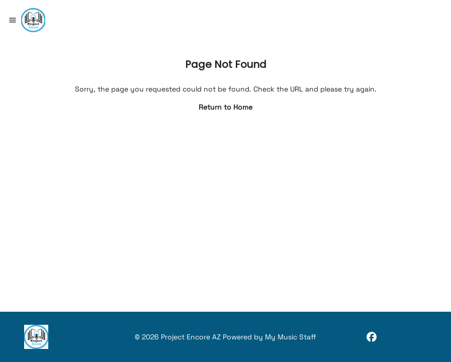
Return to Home (225, 107)
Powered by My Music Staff (269, 336)
